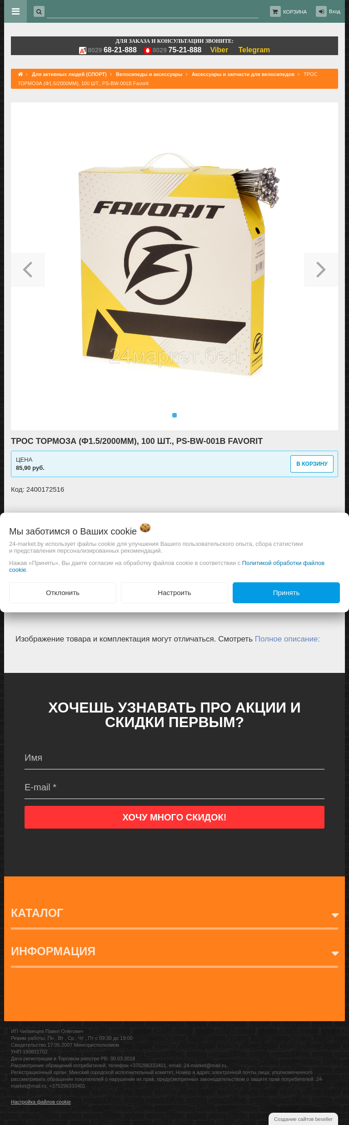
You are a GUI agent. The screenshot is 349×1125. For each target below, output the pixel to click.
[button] (28, 266)
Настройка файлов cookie (41, 1102)
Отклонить (63, 592)
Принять (286, 592)
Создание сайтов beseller (303, 1119)
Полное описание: (287, 639)
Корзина (295, 12)
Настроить (174, 592)
